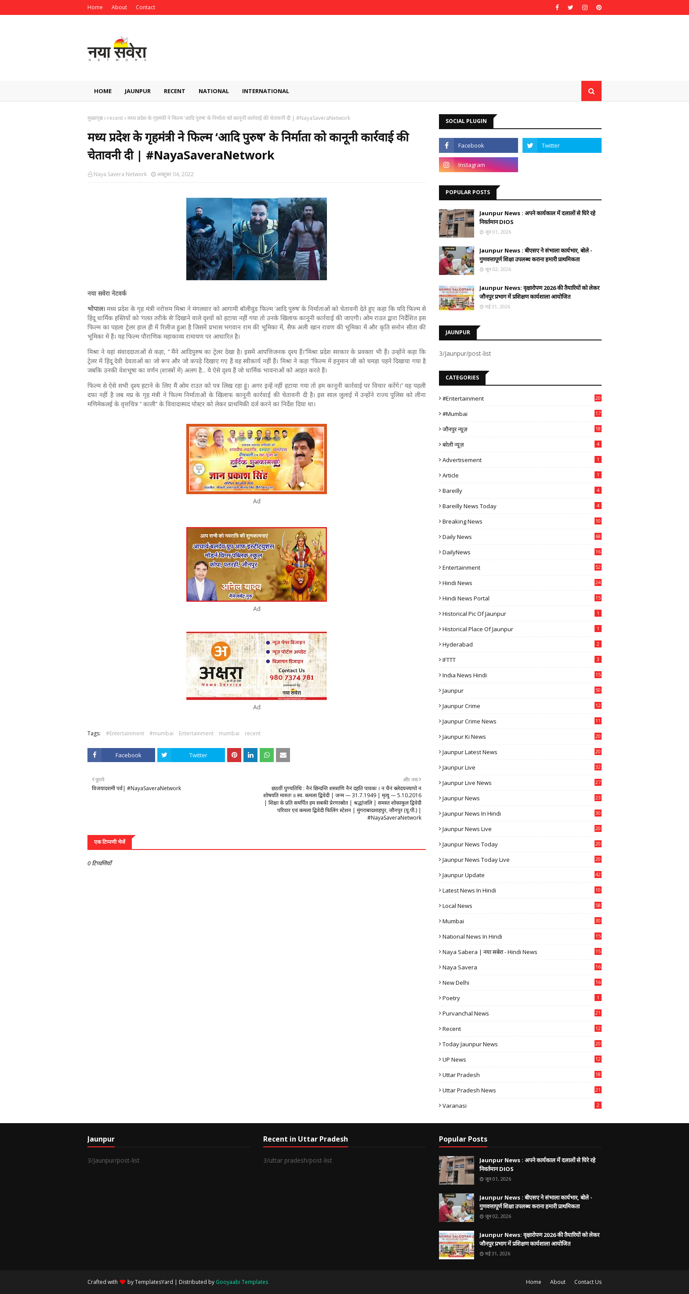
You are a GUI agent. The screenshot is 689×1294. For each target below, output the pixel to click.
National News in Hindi (522, 936)
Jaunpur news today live (522, 860)
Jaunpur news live (522, 829)
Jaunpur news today (522, 844)
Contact (145, 7)
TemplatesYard (154, 1282)
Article (522, 475)
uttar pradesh (522, 1075)
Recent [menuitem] (174, 91)
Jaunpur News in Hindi (522, 813)
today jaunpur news (522, 1044)
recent (115, 118)
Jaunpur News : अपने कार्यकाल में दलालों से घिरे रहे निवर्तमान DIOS (537, 217)
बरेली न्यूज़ (522, 444)
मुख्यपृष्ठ (95, 118)
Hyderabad (522, 644)
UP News (522, 1059)
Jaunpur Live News (522, 783)
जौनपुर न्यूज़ (522, 429)
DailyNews (522, 552)
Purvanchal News (522, 1013)
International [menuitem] (265, 91)
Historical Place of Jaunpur (522, 629)
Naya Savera (522, 967)
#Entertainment (125, 733)
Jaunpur (522, 690)
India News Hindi (522, 675)
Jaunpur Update (522, 875)
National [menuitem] (214, 91)
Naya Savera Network (120, 174)
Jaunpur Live (522, 767)
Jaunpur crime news (522, 721)
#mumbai (161, 733)
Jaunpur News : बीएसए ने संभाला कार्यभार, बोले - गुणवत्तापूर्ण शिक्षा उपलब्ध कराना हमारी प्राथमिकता (535, 254)
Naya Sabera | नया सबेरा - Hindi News (522, 952)
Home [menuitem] (103, 91)
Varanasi (522, 1106)
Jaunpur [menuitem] (138, 91)
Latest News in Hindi (522, 890)
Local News (522, 906)
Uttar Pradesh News (522, 1090)
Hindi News (522, 583)
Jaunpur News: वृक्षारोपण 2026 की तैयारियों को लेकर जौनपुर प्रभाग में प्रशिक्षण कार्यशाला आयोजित (539, 292)
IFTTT (522, 660)
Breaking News (522, 521)
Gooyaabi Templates (242, 1282)
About (119, 7)
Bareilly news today (522, 506)
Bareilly (522, 491)
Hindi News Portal (522, 598)
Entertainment (196, 733)
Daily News (522, 537)
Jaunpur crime (522, 706)
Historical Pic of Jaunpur (522, 614)
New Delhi (522, 983)
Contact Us (588, 1282)
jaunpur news (522, 798)
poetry (522, 998)
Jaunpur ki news (522, 737)
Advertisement (522, 460)
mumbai (229, 733)
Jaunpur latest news (522, 752)
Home (95, 7)
